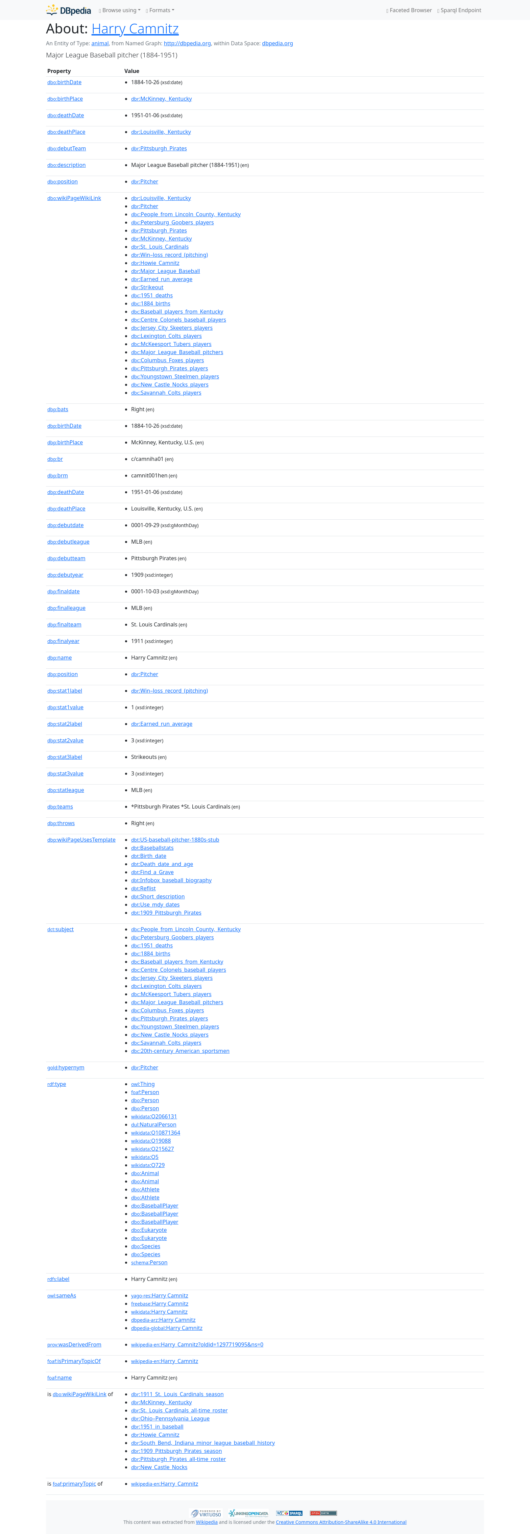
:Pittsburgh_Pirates (159, 148)
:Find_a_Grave (152, 872)
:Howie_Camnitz (155, 263)
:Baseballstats (152, 847)
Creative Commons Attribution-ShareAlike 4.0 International (341, 1522)
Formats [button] (158, 10)
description (66, 165)
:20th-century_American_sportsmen (180, 1051)
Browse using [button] (118, 10)
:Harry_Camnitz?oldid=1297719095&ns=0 (197, 1344)
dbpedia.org (277, 43)
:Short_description (158, 896)
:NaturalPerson (153, 1124)
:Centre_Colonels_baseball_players (178, 319)
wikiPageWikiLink (74, 198)
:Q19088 (151, 1140)
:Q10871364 (155, 1132)
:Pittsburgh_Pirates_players (169, 368)
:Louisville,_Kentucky (161, 131)
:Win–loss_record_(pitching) (169, 254)
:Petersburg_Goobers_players (172, 222)
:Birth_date (148, 856)
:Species (145, 1246)
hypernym (66, 1067)
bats (57, 409)
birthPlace (65, 98)
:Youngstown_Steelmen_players (175, 376)
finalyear (63, 641)
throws (61, 823)
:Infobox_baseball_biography (171, 880)
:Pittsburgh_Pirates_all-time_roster (178, 1459)
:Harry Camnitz (159, 1295)
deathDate (65, 115)
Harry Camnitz (135, 28)
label (58, 1279)
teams (60, 806)
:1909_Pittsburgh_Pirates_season (176, 1451)
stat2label (64, 723)
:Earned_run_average (161, 279)
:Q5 (145, 1157)
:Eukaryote (149, 1230)
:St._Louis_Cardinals (160, 246)
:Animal (145, 1173)
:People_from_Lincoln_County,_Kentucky (186, 214)
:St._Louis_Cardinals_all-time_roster (179, 1410)
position (62, 181)
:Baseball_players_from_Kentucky (177, 311)
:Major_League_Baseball (165, 271)
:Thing (143, 1084)
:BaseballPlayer (154, 1205)
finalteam (64, 624)
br (55, 459)
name (59, 657)
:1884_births (150, 303)
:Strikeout (147, 287)
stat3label (64, 757)
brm (57, 475)
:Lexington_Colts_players (166, 336)
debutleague (68, 541)
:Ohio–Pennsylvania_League (170, 1418)
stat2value (65, 740)
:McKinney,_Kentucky (161, 98)
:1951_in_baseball (157, 1426)
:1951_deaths (152, 295)
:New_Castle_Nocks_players (170, 384)
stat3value (65, 773)
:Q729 (148, 1165)
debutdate (65, 525)
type (56, 1084)
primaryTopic (74, 1483)
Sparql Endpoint (459, 10)
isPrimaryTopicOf (74, 1361)
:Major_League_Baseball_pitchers (177, 352)
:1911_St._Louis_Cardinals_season (177, 1394)
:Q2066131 (154, 1116)
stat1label (64, 690)
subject (60, 929)
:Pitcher (144, 181)
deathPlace (66, 131)
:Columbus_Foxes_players (167, 360)
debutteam (66, 558)
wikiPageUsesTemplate (81, 839)
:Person (145, 1092)
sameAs (61, 1295)
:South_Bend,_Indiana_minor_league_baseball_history (203, 1442)
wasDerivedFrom (74, 1344)
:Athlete (145, 1189)
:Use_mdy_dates (155, 904)
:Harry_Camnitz (164, 1361)
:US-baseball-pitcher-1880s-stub (175, 839)
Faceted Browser (409, 10)
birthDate (64, 82)
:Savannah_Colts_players (166, 392)
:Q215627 (152, 1149)
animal (100, 43)
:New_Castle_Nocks (159, 1467)
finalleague (66, 608)
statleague (65, 790)
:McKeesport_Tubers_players (171, 344)
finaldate (63, 591)
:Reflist (143, 888)
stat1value (65, 707)
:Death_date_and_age (162, 864)
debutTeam (66, 148)
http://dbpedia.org (187, 43)
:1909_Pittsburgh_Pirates (166, 912)
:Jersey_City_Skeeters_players (172, 327)
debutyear (65, 574)
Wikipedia (207, 1522)
